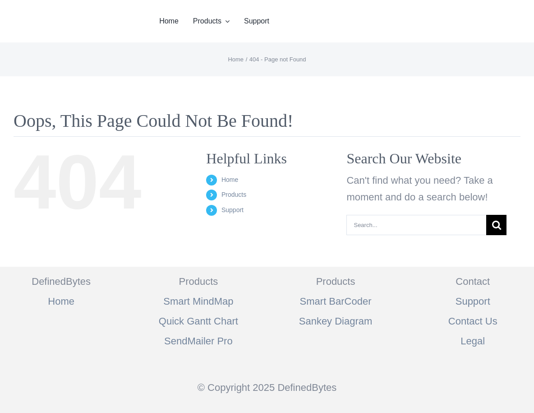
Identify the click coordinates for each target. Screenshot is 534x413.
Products (233, 194)
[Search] (496, 225)
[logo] (56, 11)
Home (229, 179)
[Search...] (416, 225)
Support (232, 209)
